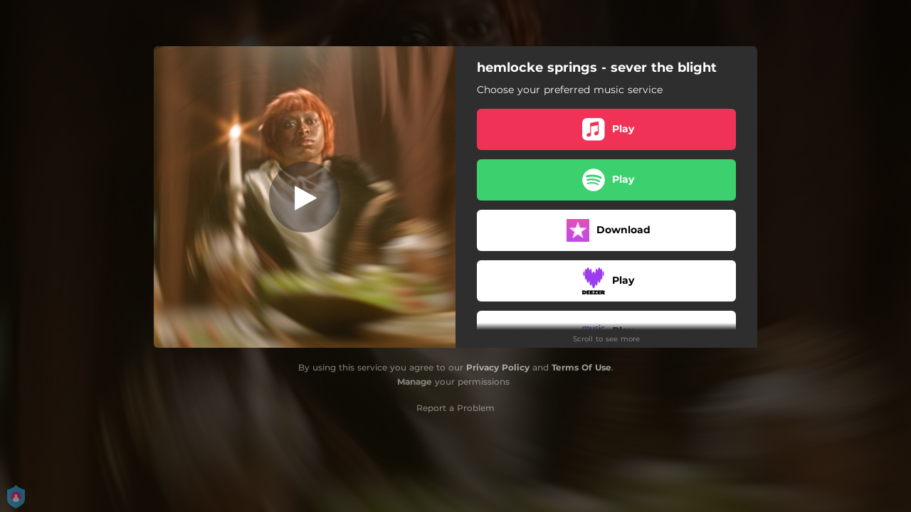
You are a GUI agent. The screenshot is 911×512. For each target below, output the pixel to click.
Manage (414, 381)
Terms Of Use (581, 367)
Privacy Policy (498, 367)
